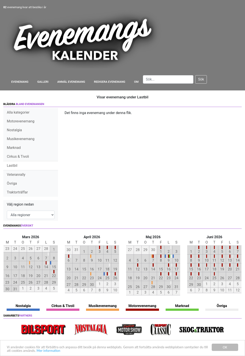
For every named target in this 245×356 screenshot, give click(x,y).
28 (46, 282)
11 (23, 267)
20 (38, 276)
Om (136, 81)
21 (46, 276)
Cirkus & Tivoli (18, 156)
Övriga (12, 183)
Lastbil (12, 165)
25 (23, 282)
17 (15, 276)
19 (31, 276)
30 (7, 289)
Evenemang (19, 81)
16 (7, 276)
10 (15, 267)
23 (7, 282)
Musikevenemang (20, 139)
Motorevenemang (20, 121)
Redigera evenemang (109, 81)
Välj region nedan (20, 204)
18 (23, 276)
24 (15, 282)
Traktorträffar (17, 192)
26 (31, 282)
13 (38, 267)
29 (54, 282)
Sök (201, 79)
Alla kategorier (18, 112)
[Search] (168, 79)
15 (54, 267)
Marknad (14, 148)
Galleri (43, 81)
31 (15, 289)
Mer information (76, 351)
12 (31, 267)
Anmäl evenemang (71, 81)
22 (54, 276)
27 (38, 282)
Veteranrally (16, 174)
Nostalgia (14, 130)
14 (46, 267)
